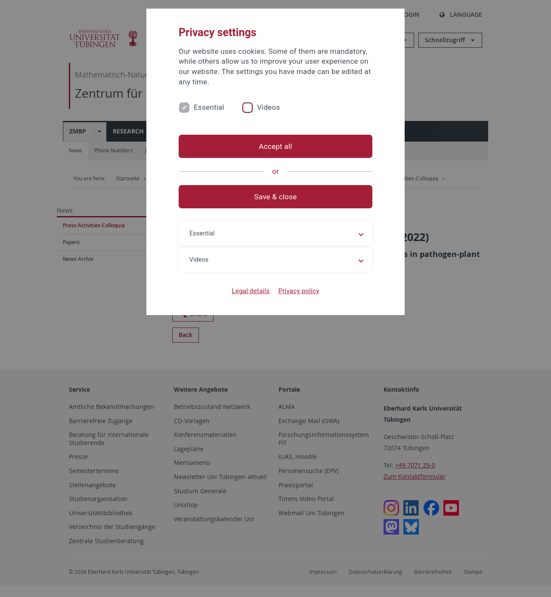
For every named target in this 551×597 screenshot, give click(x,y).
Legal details (251, 291)
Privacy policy (298, 291)
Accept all (275, 146)
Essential (209, 107)
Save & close (275, 196)
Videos (268, 107)
